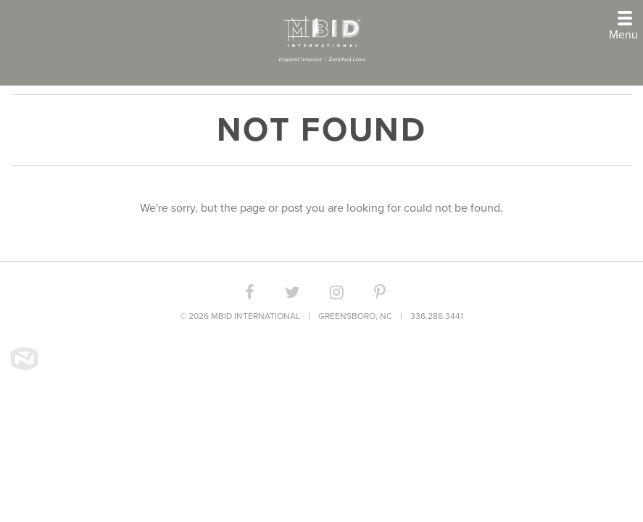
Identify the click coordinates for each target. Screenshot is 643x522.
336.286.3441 (436, 316)
